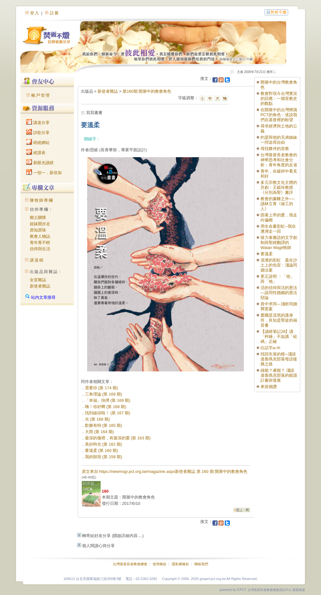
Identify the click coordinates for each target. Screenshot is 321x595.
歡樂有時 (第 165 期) (103, 425)
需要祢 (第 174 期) (101, 387)
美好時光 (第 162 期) (103, 444)
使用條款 (159, 564)
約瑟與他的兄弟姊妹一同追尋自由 (278, 140)
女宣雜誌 (38, 279)
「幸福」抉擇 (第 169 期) (107, 400)
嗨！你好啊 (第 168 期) (105, 406)
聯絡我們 (201, 564)
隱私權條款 (180, 564)
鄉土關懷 (38, 217)
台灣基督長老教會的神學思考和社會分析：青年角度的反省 (278, 160)
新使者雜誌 (40, 286)
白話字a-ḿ (270, 347)
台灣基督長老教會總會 (130, 564)
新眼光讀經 (40, 162)
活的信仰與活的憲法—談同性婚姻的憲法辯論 (278, 292)
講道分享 (38, 122)
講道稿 (37, 260)
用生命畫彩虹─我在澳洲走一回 (278, 229)
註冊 (54, 13)
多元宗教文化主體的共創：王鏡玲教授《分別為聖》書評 (278, 187)
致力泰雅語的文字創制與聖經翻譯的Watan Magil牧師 (278, 242)
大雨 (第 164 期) (99, 431)
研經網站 (38, 142)
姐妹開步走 (40, 223)
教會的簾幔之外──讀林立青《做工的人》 (277, 203)
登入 (34, 13)
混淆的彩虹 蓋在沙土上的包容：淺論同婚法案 (278, 265)
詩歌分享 (38, 132)
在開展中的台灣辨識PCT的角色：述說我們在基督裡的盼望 (278, 114)
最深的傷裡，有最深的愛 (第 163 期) (118, 438)
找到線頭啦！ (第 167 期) (107, 413)
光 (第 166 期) (97, 419)
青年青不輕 (40, 242)
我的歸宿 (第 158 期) (103, 456)
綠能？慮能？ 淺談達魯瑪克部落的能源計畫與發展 (278, 375)
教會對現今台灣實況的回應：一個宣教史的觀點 (278, 98)
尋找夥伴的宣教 (274, 148)
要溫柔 (266, 253)
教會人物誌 (40, 236)
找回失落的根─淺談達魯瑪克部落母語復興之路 (278, 359)
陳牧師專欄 (41, 200)
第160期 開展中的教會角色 (147, 91)
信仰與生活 (40, 248)
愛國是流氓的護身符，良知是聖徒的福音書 (278, 320)
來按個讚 (268, 386)
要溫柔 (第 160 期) (101, 450)
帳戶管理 (40, 95)
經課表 (36, 152)
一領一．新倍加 (44, 172)
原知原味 (38, 230)
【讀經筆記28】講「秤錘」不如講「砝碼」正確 (278, 336)
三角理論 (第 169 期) (103, 394)
